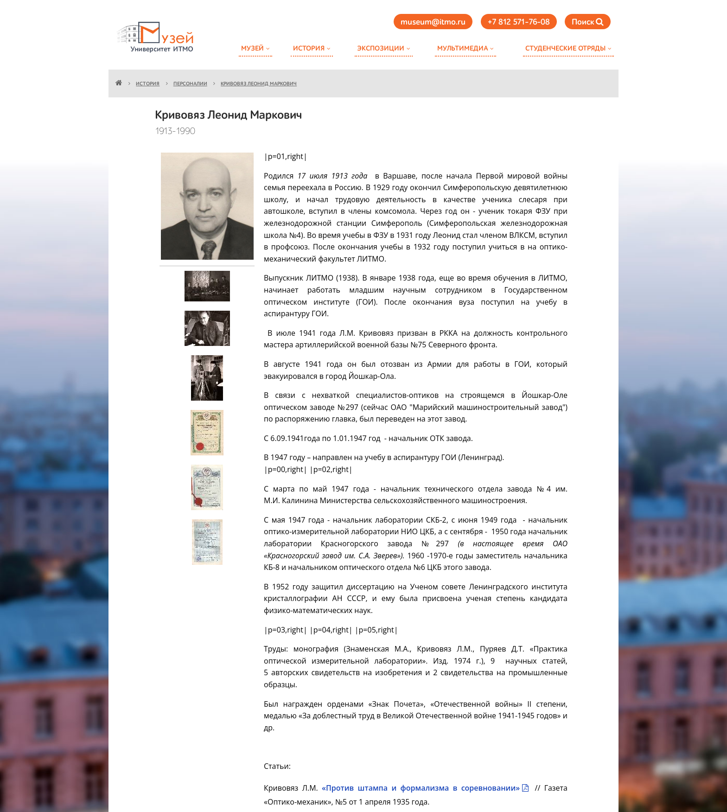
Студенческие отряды (565, 48)
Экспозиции (380, 48)
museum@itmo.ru (433, 22)
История (309, 48)
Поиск (588, 22)
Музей (252, 48)
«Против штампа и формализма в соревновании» (421, 788)
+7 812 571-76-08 (519, 22)
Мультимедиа (462, 48)
